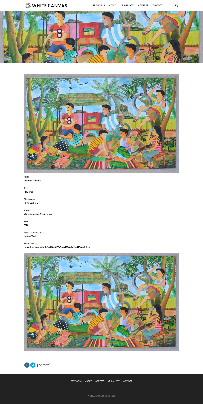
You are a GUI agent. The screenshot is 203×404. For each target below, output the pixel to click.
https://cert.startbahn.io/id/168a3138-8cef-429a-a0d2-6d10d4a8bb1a (57, 247)
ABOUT (112, 5)
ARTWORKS (99, 5)
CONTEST (143, 5)
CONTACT (157, 5)
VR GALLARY (127, 5)
